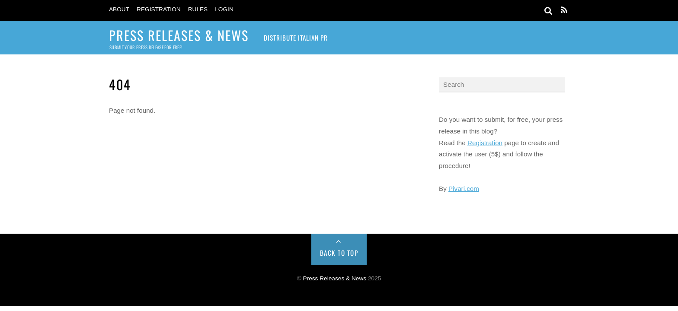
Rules (198, 9)
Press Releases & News (335, 278)
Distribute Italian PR (296, 37)
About (119, 9)
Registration (159, 9)
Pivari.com (463, 188)
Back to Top (339, 252)
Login (224, 9)
